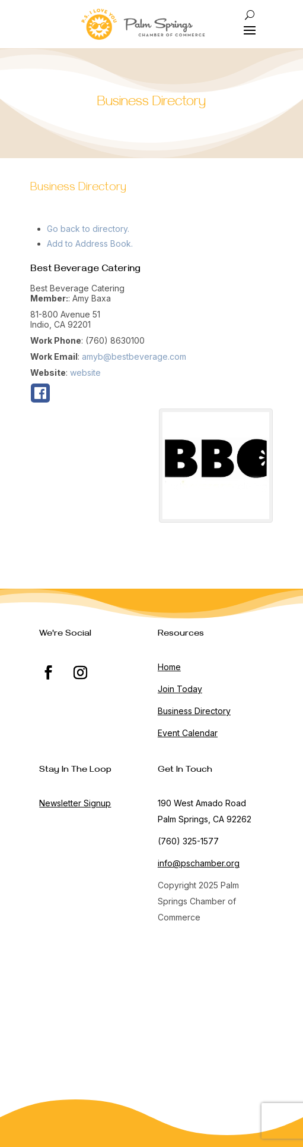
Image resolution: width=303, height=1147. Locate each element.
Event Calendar (188, 733)
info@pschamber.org (199, 863)
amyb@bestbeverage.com (134, 356)
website (85, 372)
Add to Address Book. (90, 243)
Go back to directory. (88, 229)
